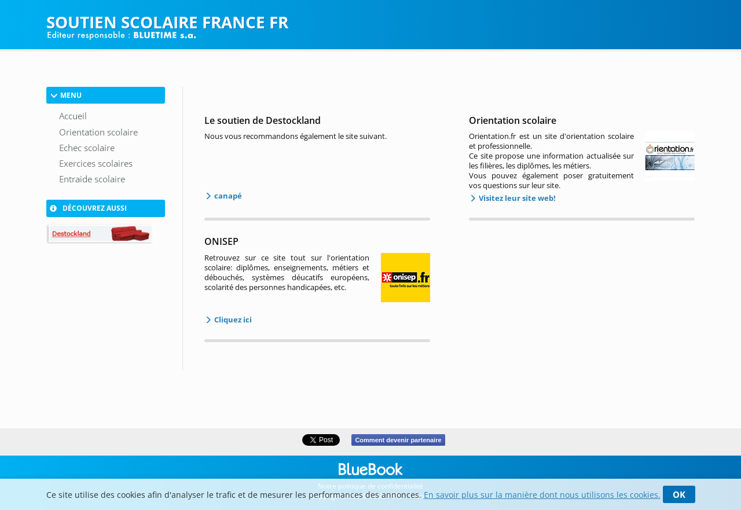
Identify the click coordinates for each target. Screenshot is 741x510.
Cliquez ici (232, 319)
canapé (227, 195)
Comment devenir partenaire (398, 439)
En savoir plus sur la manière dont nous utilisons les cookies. (542, 494)
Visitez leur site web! (516, 198)
